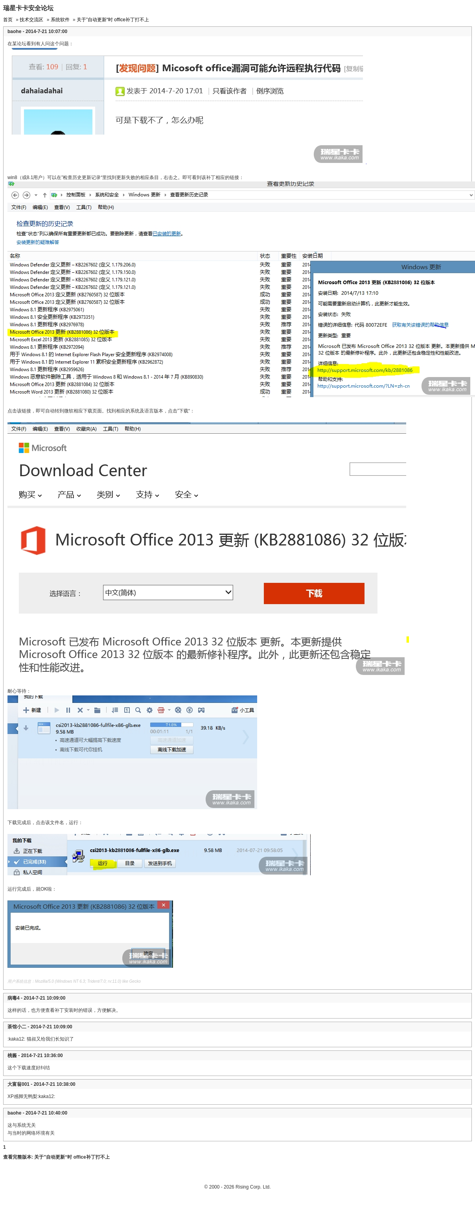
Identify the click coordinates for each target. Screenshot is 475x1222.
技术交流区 (31, 19)
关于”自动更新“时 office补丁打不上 (113, 19)
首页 (8, 19)
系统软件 (60, 19)
